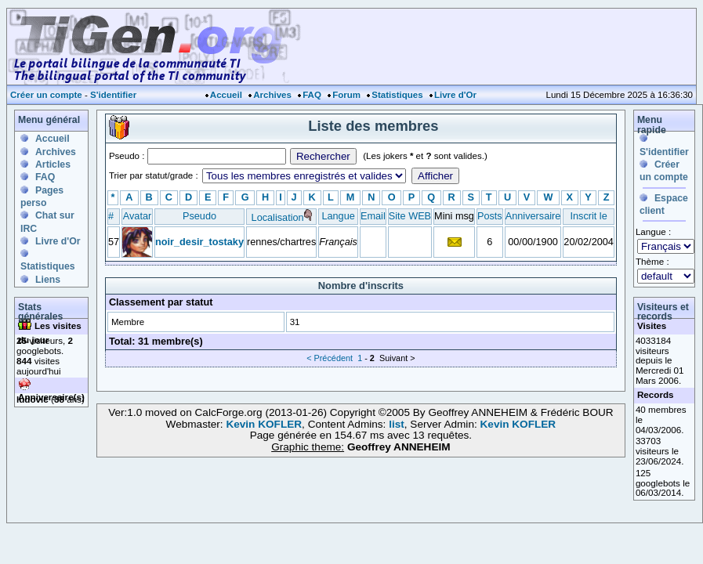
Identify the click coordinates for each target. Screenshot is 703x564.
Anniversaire (533, 216)
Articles (53, 164)
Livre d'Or (455, 94)
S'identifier (113, 94)
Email (373, 216)
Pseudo (199, 216)
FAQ (312, 94)
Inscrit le (588, 216)
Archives (272, 94)
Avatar (137, 216)
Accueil (226, 94)
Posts (489, 216)
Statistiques (396, 94)
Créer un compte (46, 94)
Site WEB (410, 216)
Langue (337, 216)
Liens (47, 279)
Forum (346, 94)
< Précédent (329, 358)
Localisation (278, 217)
